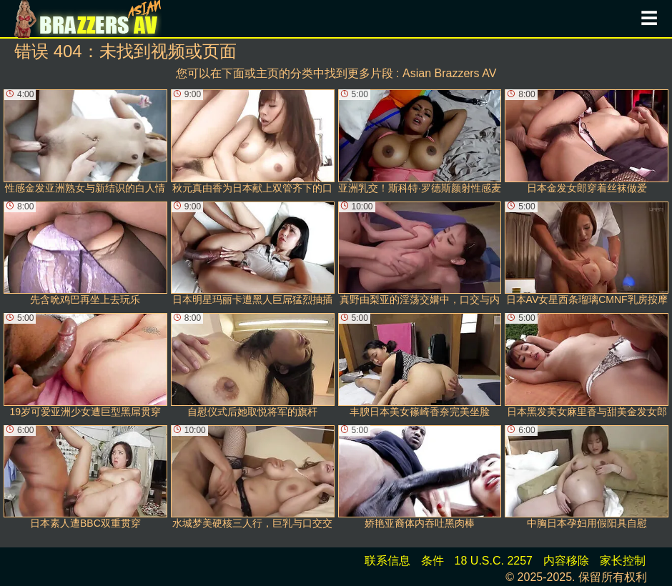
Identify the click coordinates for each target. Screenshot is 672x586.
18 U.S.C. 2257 (494, 561)
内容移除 (566, 561)
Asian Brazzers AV (449, 73)
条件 (432, 561)
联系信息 (387, 561)
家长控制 (623, 561)
